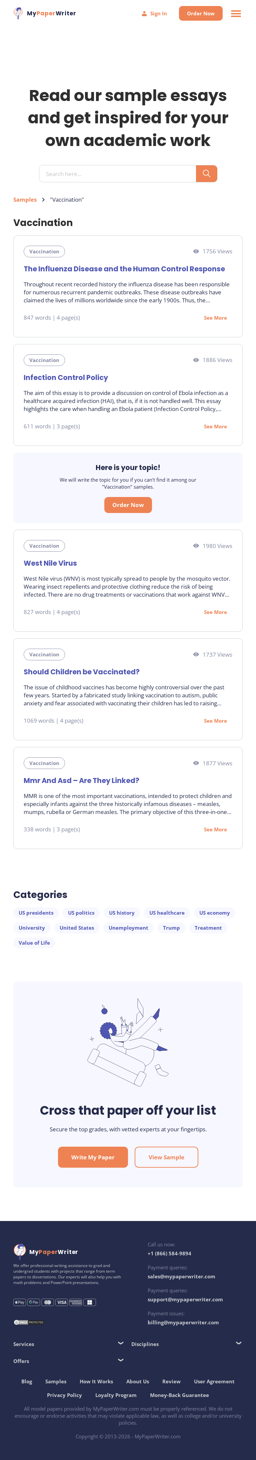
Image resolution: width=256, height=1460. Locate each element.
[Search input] (120, 174)
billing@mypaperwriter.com (183, 1322)
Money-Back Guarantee (179, 1395)
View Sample (166, 1157)
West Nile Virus (50, 563)
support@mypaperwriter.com (185, 1299)
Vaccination (44, 251)
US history (122, 912)
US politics (81, 912)
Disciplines (145, 1344)
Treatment (208, 927)
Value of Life (34, 942)
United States (77, 927)
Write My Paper (93, 1157)
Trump (171, 927)
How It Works (96, 1381)
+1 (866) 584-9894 (169, 1253)
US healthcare (167, 912)
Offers (21, 1361)
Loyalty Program (116, 1395)
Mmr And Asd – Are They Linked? (81, 780)
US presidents (36, 912)
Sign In (154, 13)
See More (215, 317)
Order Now (201, 13)
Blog (26, 1381)
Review (171, 1381)
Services (23, 1344)
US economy (214, 912)
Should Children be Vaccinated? (82, 672)
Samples (25, 199)
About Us (137, 1381)
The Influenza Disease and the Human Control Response (124, 269)
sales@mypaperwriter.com (181, 1276)
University (32, 927)
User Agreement (214, 1381)
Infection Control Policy (66, 377)
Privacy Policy (64, 1395)
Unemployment (128, 927)
